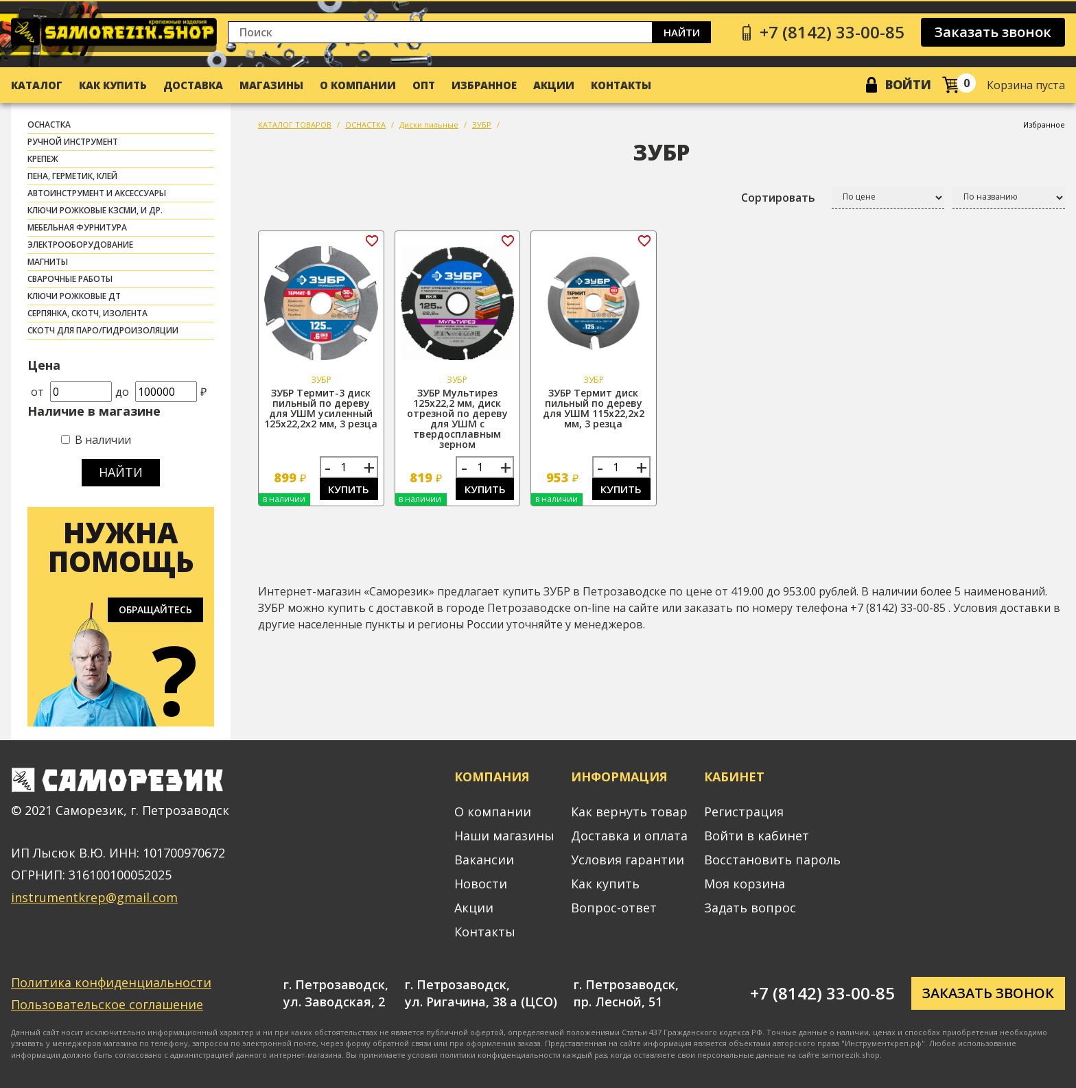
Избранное (484, 85)
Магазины (271, 85)
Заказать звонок (993, 32)
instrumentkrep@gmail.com (94, 897)
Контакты (621, 85)
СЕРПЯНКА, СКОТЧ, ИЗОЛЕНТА (87, 313)
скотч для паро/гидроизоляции (102, 330)
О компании (358, 85)
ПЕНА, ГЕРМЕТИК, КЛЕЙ (72, 176)
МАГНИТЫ (47, 262)
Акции (553, 85)
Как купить (113, 85)
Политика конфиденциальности (111, 982)
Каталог (36, 85)
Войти (908, 84)
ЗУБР (481, 124)
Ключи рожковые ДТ (74, 296)
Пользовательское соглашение (107, 1004)
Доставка (193, 85)
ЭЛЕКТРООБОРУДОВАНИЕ (80, 244)
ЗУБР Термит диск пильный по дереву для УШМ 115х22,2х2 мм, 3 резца (593, 408)
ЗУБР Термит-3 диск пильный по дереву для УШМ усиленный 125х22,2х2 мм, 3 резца (320, 408)
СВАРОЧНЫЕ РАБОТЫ (70, 279)
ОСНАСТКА (49, 124)
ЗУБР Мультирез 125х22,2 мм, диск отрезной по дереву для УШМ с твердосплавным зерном (457, 418)
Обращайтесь (155, 609)
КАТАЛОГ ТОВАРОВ (294, 124)
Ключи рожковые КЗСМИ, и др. (95, 210)
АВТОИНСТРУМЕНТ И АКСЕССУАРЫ (96, 193)
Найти (682, 32)
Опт (423, 85)
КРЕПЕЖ (42, 159)
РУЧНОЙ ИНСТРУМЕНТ (72, 141)
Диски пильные (428, 124)
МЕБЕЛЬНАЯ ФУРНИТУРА (77, 227)
